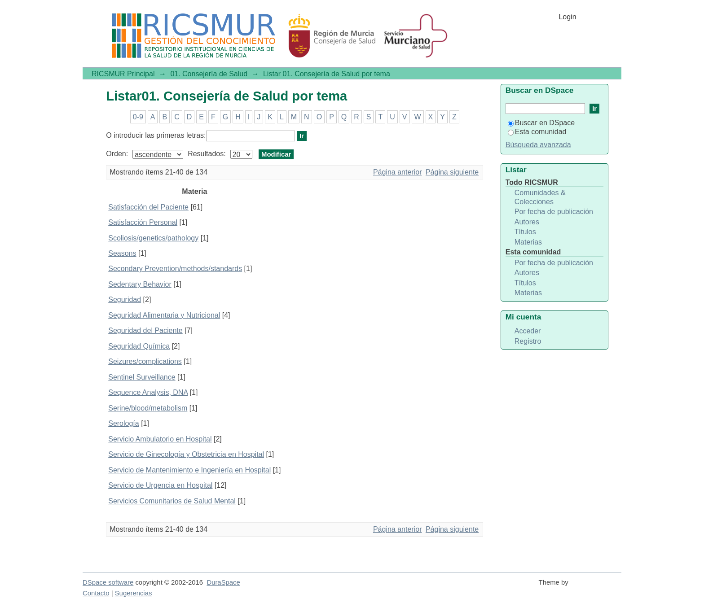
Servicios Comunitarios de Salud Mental (172, 501)
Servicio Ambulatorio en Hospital (159, 439)
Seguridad (124, 299)
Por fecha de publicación (554, 211)
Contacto (96, 593)
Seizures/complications (145, 361)
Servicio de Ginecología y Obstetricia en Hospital (186, 454)
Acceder (528, 331)
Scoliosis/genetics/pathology (153, 238)
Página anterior (397, 172)
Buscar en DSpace (541, 123)
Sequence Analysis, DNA (148, 392)
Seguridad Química (139, 346)
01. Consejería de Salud (208, 74)
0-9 (138, 117)
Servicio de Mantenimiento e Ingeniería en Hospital (189, 470)
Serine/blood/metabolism (147, 408)
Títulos (525, 232)
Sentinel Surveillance (141, 377)
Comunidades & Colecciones (540, 197)
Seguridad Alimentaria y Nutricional (164, 315)
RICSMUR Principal (123, 74)
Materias (528, 242)
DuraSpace (223, 582)
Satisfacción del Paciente (148, 207)
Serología (123, 423)
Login (567, 17)
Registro (528, 341)
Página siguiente (452, 172)
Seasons (122, 253)
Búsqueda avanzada (538, 145)
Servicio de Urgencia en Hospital (160, 485)
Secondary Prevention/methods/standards (175, 268)
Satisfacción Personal (142, 222)
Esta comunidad (537, 132)
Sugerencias (133, 593)
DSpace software (108, 582)
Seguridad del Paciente (145, 330)
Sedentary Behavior (140, 284)
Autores (527, 222)
